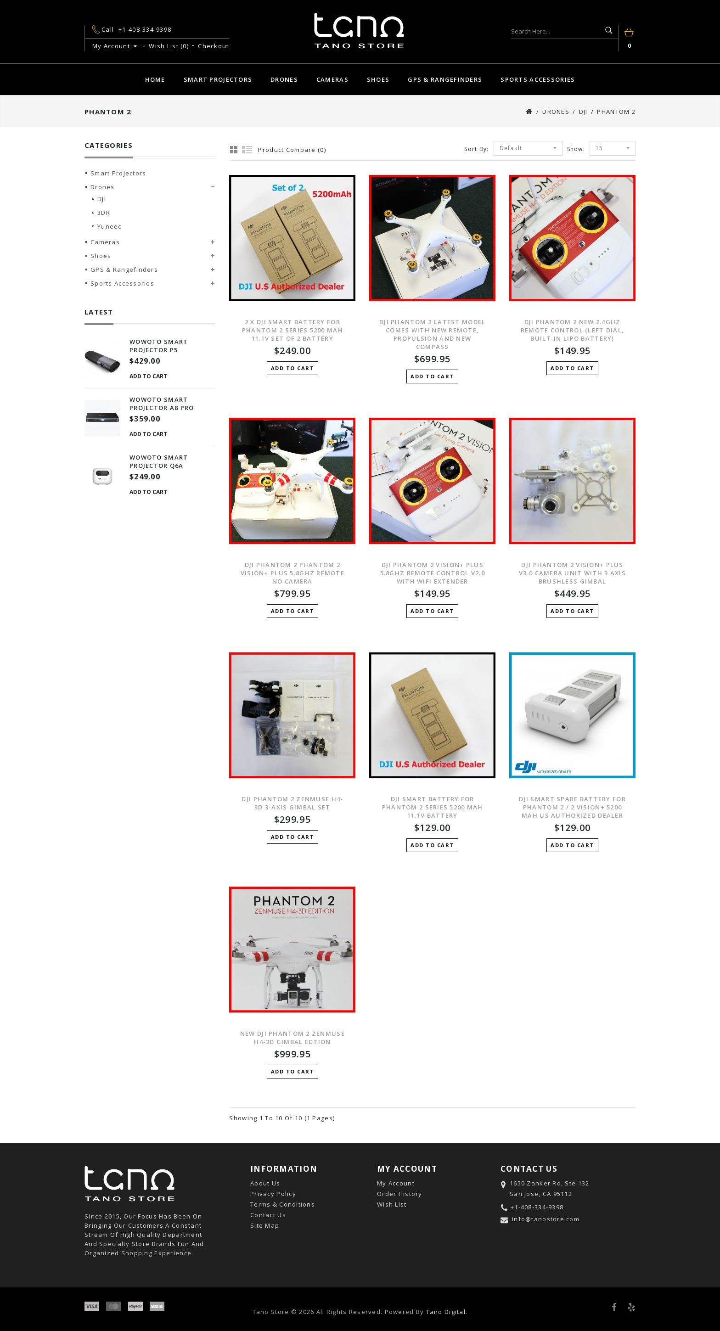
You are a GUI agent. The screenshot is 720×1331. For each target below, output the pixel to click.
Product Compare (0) (292, 150)
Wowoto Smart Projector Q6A (158, 461)
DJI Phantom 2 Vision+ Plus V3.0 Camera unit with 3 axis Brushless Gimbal (572, 573)
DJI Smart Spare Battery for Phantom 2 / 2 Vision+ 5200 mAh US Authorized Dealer (572, 807)
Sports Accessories (538, 79)
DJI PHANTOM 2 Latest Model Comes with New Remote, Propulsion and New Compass (432, 334)
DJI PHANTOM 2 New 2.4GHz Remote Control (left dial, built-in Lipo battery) (572, 330)
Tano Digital (446, 1312)
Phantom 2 (616, 111)
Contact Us (268, 1215)
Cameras (332, 79)
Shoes (378, 79)
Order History (399, 1194)
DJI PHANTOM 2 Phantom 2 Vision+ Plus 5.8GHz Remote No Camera (292, 573)
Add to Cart (148, 376)
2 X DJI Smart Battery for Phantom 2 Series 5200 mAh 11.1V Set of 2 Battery (292, 330)
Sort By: (476, 149)
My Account (396, 1183)
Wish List (392, 1204)
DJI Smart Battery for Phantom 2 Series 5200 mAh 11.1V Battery (432, 807)
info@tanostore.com (545, 1219)
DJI (583, 111)
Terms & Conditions (282, 1204)
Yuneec (109, 226)
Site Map (264, 1225)
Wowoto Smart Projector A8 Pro (161, 403)
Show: (576, 149)
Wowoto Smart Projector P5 (158, 345)
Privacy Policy (273, 1194)
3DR (103, 212)
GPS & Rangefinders (445, 79)
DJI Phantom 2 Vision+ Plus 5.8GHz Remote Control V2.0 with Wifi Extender (432, 573)
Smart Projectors (218, 79)
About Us (265, 1183)
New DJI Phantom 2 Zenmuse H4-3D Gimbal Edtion (292, 1037)
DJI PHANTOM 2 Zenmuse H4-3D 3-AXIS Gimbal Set (292, 803)
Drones (284, 79)
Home (155, 79)
